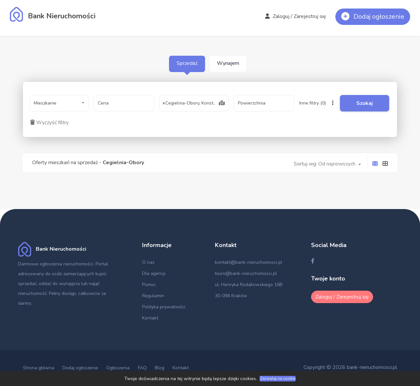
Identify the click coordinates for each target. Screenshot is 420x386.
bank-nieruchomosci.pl (372, 367)
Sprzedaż (187, 63)
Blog (159, 368)
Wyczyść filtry (49, 122)
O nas (148, 262)
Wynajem (228, 63)
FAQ (142, 368)
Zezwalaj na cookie (277, 378)
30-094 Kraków (231, 296)
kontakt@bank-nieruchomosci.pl (248, 262)
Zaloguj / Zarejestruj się (295, 16)
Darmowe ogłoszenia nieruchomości (55, 264)
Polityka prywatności (163, 307)
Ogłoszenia (118, 368)
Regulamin (153, 296)
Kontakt (150, 318)
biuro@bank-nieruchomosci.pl (246, 273)
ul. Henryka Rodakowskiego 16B (249, 284)
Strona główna (38, 368)
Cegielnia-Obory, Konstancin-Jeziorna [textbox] (194, 103)
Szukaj (364, 103)
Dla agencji (153, 273)
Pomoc (149, 284)
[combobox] (59, 103)
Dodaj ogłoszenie (80, 368)
